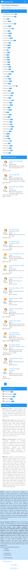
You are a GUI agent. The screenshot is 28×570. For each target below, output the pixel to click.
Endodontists (8, 391)
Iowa (6, 54)
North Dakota (8, 95)
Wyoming (7, 152)
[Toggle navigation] (25, 1)
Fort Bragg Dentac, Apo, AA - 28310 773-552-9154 (13, 301)
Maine (6, 76)
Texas (6, 133)
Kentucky (7, 66)
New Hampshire (8, 100)
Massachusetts (8, 71)
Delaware (7, 42)
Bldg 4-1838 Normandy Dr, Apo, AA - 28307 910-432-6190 (14, 233)
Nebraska (7, 97)
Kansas (6, 64)
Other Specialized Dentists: (9, 388)
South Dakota (8, 129)
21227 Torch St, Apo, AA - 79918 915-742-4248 (13, 281)
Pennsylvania (8, 119)
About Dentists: (6, 405)
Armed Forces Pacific (9, 23)
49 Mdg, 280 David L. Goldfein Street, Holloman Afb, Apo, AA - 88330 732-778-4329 (13, 165)
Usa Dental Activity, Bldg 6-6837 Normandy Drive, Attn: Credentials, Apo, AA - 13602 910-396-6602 (14, 349)
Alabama (7, 21)
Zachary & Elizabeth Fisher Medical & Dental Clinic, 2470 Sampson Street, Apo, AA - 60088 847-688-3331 (14, 178)
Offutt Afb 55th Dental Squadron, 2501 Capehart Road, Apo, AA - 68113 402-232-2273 (13, 257)
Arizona (6, 31)
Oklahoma (7, 114)
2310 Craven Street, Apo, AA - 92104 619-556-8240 (13, 361)
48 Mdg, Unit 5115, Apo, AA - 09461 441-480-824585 (13, 245)
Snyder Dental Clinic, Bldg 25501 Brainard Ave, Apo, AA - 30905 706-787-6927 (13, 373)
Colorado (7, 35)
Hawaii (6, 52)
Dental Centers (7, 555)
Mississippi (7, 88)
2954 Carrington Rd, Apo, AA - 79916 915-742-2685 (13, 291)
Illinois (6, 59)
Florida (7, 45)
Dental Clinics (7, 553)
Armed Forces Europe (9, 16)
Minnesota (7, 81)
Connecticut (8, 38)
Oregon (6, 117)
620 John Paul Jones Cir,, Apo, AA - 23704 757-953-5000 (13, 312)
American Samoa (8, 28)
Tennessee (7, 131)
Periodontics (8, 398)
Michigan (7, 78)
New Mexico (8, 105)
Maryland (7, 74)
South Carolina (8, 126)
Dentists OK (7, 2)
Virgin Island (7, 141)
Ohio (6, 112)
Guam (6, 50)
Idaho (6, 57)
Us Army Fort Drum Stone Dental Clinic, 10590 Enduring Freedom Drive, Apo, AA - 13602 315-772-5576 (13, 191)
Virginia (6, 138)
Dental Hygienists (8, 557)
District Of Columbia (9, 40)
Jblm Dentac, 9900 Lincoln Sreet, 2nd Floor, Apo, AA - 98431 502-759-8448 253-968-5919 (14, 336)
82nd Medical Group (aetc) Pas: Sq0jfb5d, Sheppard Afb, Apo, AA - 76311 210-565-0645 (14, 324)
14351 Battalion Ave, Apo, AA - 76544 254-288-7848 (14, 269)
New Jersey (7, 102)
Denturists (6, 550)
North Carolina (8, 93)
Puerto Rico (7, 121)
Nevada (6, 107)
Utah (6, 136)
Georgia (7, 47)
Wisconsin (7, 148)
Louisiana (7, 69)
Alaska (6, 19)
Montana (7, 90)
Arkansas (7, 26)
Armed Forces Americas (10, 14)
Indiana (6, 62)
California (7, 33)
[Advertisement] (14, 213)
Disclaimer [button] (14, 565)
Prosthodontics (8, 401)
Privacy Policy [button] (14, 568)
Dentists (9, 7)
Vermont (6, 143)
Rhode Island (7, 124)
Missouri (7, 83)
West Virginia (8, 150)
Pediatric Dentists (9, 396)
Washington (7, 145)
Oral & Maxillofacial (9, 394)
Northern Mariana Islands (10, 86)
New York (7, 109)
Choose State (6, 11)
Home (3, 7)
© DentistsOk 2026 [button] (7, 561)
